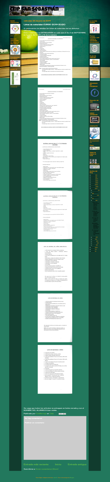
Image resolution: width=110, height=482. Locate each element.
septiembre (96, 197)
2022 (93, 182)
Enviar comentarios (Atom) (47, 469)
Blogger (72, 477)
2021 (93, 184)
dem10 (55, 477)
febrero (95, 243)
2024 (93, 179)
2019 (93, 188)
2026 (93, 175)
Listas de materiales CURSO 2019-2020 (95, 214)
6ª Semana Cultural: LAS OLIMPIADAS (95, 232)
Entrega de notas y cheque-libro (95, 219)
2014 (93, 251)
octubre (95, 195)
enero (94, 245)
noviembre (95, 192)
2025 (93, 177)
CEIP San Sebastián (34, 9)
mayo (94, 237)
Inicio (58, 464)
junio (94, 200)
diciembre (95, 190)
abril (94, 239)
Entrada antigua (77, 464)
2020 (93, 186)
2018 (93, 247)
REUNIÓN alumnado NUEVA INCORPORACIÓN (95, 226)
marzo (94, 241)
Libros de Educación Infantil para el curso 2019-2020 (95, 205)
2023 (93, 180)
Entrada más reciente (36, 464)
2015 (93, 249)
